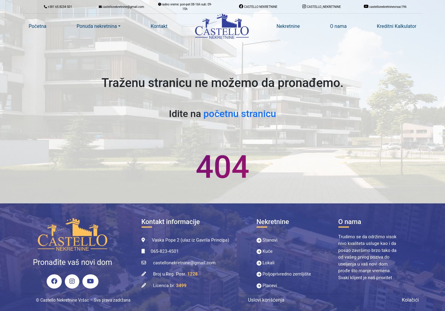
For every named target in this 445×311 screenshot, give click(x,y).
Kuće (268, 251)
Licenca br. (169, 285)
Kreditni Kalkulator (396, 26)
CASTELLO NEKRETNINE (258, 6)
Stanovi (270, 240)
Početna (38, 26)
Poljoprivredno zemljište (287, 274)
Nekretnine (288, 26)
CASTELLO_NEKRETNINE (321, 6)
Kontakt (159, 26)
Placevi (270, 285)
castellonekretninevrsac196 (385, 6)
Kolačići (410, 300)
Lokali (269, 263)
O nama (338, 26)
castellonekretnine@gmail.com (184, 263)
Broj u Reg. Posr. (175, 274)
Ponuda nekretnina (97, 26)
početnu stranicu (240, 113)
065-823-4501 (165, 251)
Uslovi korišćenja (266, 300)
